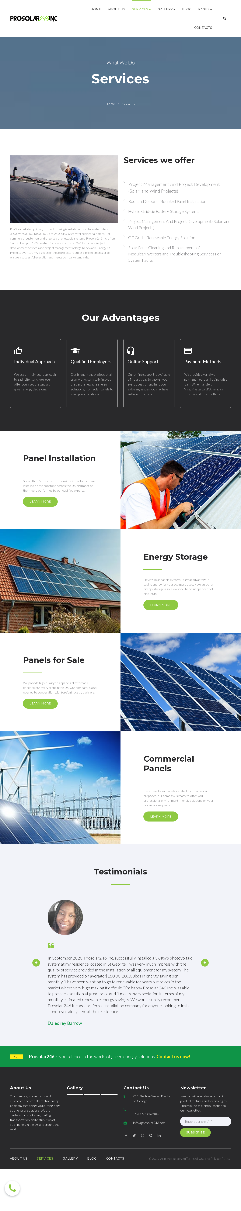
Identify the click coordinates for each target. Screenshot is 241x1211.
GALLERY (166, 9)
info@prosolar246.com (149, 1173)
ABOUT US (116, 9)
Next (206, 1007)
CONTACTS (203, 27)
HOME (96, 9)
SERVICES (141, 9)
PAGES (205, 9)
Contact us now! (174, 1106)
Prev (34, 1007)
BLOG (187, 9)
